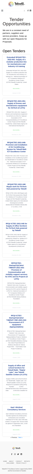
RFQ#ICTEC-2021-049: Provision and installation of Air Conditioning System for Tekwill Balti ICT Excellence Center (16, 147)
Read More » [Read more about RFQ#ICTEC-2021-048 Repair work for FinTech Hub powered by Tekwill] (16, 211)
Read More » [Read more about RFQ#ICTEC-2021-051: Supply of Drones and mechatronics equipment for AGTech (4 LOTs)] (16, 130)
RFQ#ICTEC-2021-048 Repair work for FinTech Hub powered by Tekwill (16, 186)
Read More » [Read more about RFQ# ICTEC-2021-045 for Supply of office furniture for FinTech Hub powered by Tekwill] (16, 250)
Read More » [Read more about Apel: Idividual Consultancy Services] (16, 429)
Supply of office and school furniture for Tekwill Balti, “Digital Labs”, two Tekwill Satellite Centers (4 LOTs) (16, 370)
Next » (20, 437)
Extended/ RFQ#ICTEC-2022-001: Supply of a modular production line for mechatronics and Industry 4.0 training (16, 61)
